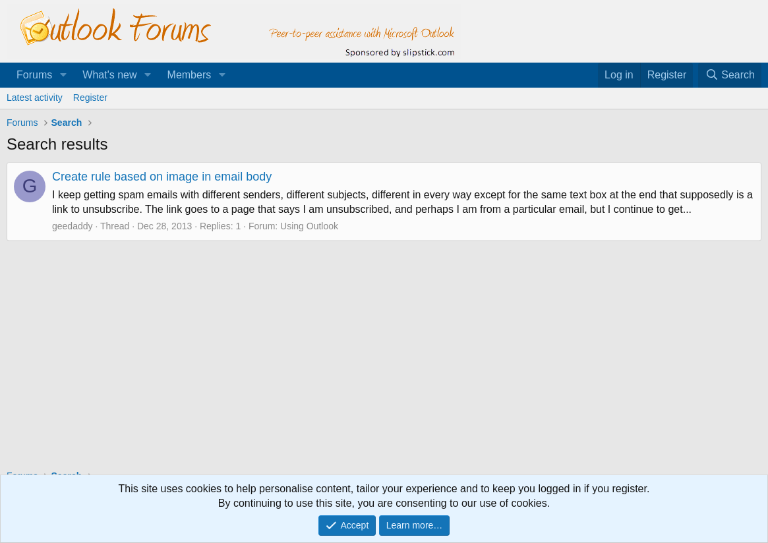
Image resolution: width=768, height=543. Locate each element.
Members (189, 74)
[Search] (729, 75)
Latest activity (35, 97)
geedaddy (72, 226)
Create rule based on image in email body (162, 176)
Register (90, 97)
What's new (109, 74)
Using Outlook (309, 226)
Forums (34, 74)
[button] (63, 75)
